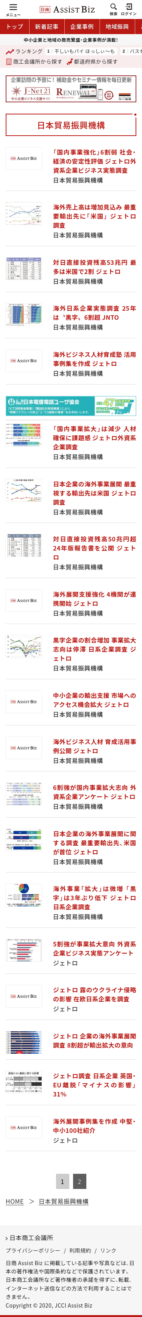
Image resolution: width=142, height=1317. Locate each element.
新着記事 (47, 26)
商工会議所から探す (34, 61)
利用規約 (80, 1250)
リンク (108, 1250)
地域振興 (117, 26)
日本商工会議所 (31, 1237)
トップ (14, 26)
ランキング (24, 51)
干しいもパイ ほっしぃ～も (84, 51)
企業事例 (82, 26)
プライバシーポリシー (33, 1250)
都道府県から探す (92, 61)
